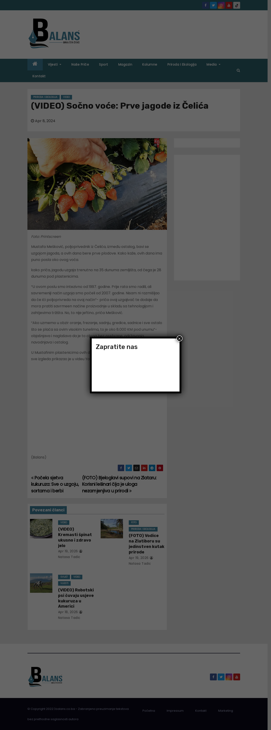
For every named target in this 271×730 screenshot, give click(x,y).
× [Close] (179, 338)
